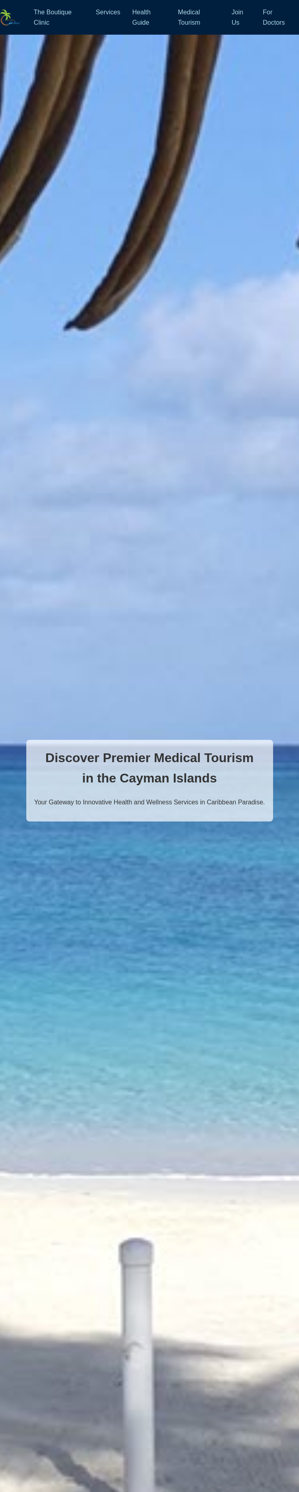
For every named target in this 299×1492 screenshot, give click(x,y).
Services (108, 12)
